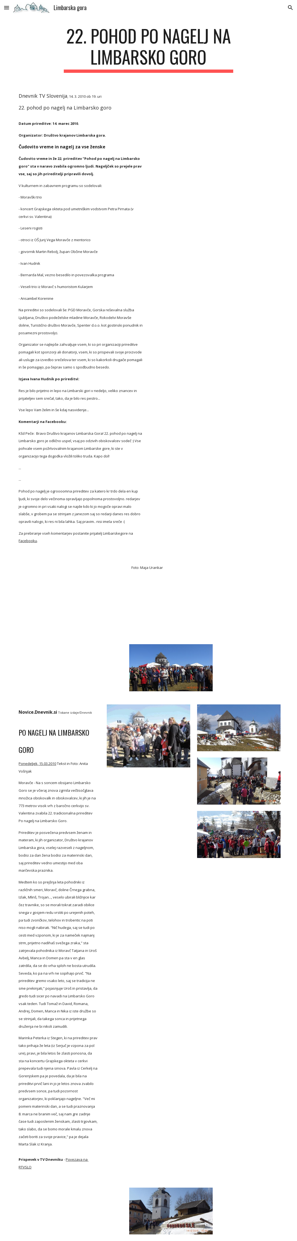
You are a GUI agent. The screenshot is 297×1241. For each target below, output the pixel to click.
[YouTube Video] (58, 596)
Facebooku (28, 540)
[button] (6, 7)
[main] (148, 49)
